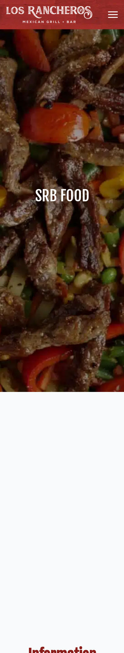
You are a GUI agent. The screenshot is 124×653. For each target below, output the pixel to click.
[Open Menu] (113, 15)
